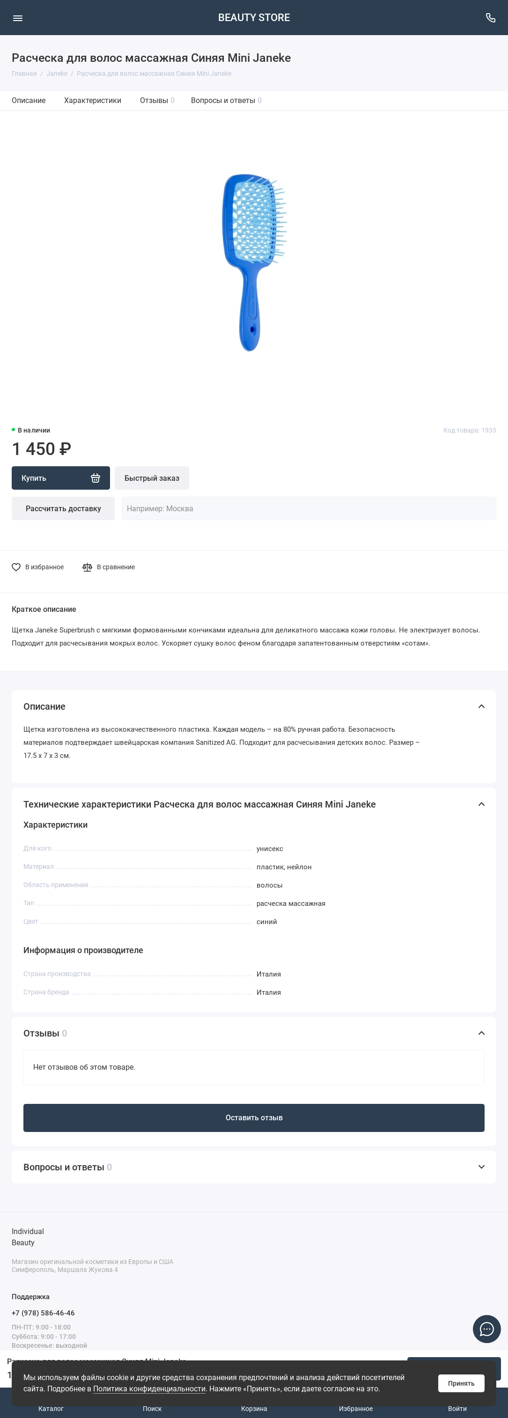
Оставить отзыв (254, 1117)
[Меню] (17, 17)
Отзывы (157, 100)
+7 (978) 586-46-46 (43, 1313)
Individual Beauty (28, 1237)
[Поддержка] (490, 17)
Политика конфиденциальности (149, 1388)
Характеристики (92, 100)
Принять (461, 1383)
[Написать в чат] (487, 1329)
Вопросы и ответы (226, 100)
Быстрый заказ (152, 478)
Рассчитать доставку (63, 508)
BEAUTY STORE (254, 17)
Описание (28, 100)
